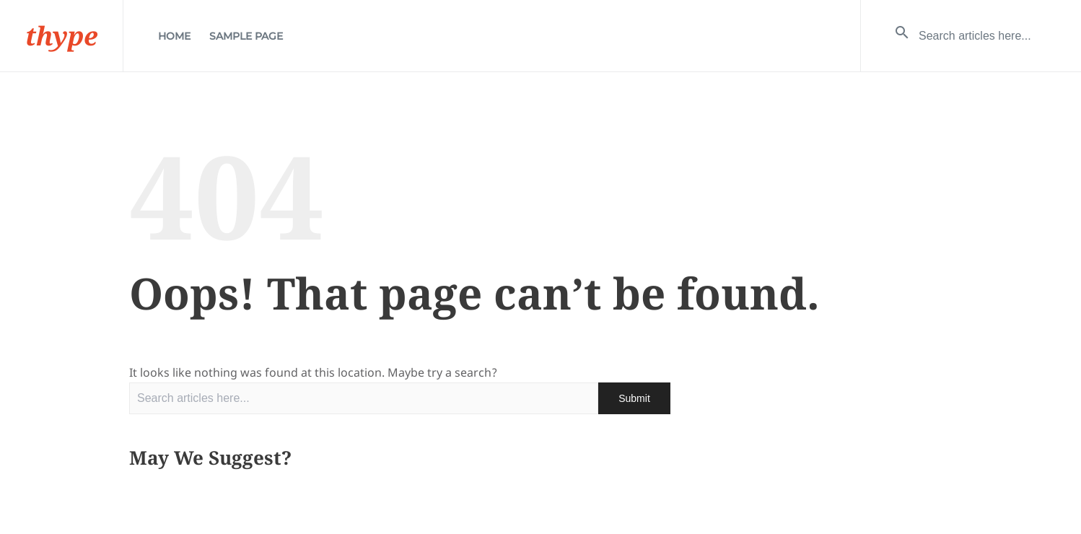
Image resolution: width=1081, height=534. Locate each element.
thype (61, 35)
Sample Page (246, 36)
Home (174, 36)
